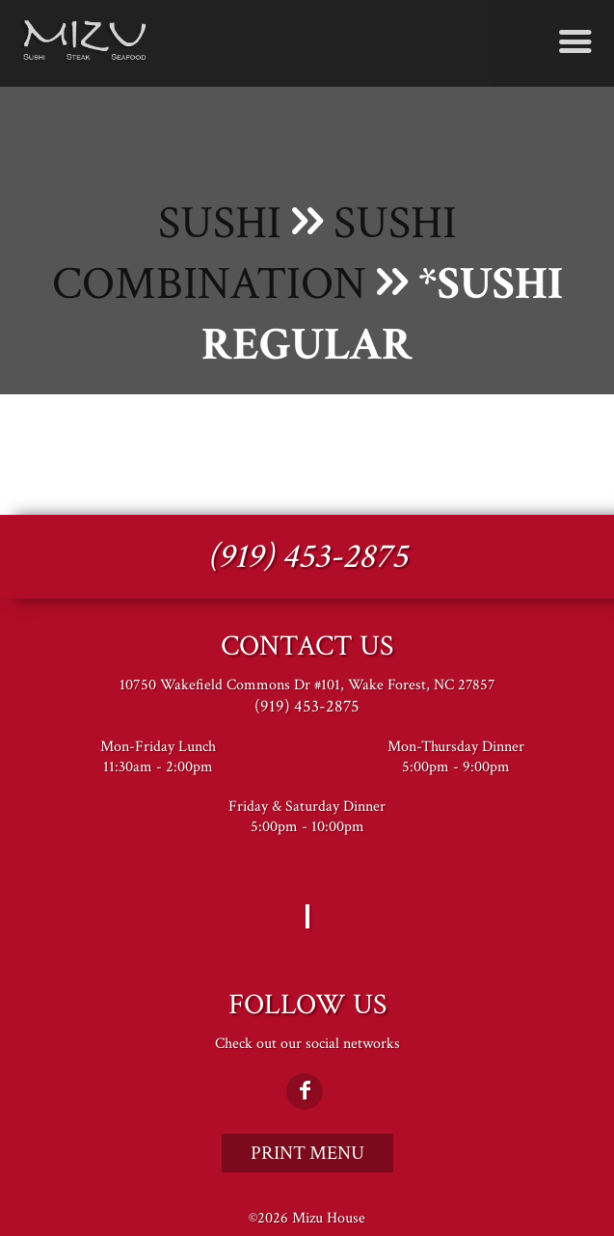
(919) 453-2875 (307, 556)
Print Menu (307, 1153)
